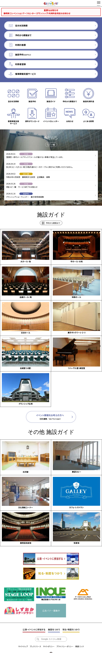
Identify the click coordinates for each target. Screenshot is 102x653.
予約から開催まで (53, 224)
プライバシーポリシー (64, 635)
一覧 (53, 145)
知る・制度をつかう (71, 618)
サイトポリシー (49, 635)
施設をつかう (54, 618)
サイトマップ (23, 635)
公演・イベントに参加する (34, 618)
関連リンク (79, 635)
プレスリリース (35, 635)
